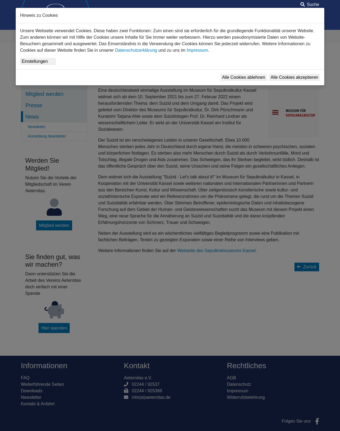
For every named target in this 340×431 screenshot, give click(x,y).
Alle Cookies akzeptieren (294, 77)
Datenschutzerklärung (136, 50)
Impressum (197, 50)
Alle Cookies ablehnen (243, 77)
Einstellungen (35, 61)
